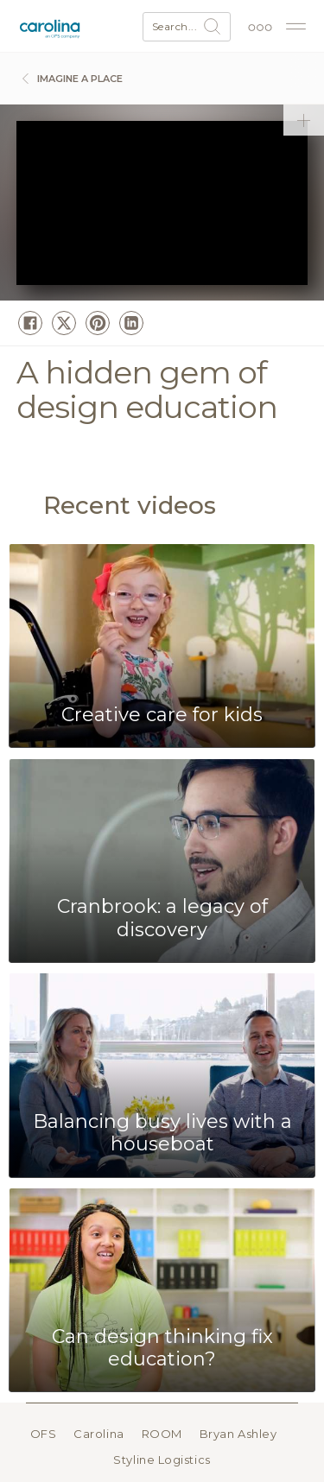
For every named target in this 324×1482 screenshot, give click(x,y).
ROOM (162, 1434)
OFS (43, 1434)
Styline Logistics (161, 1459)
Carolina (98, 1434)
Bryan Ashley (238, 1434)
